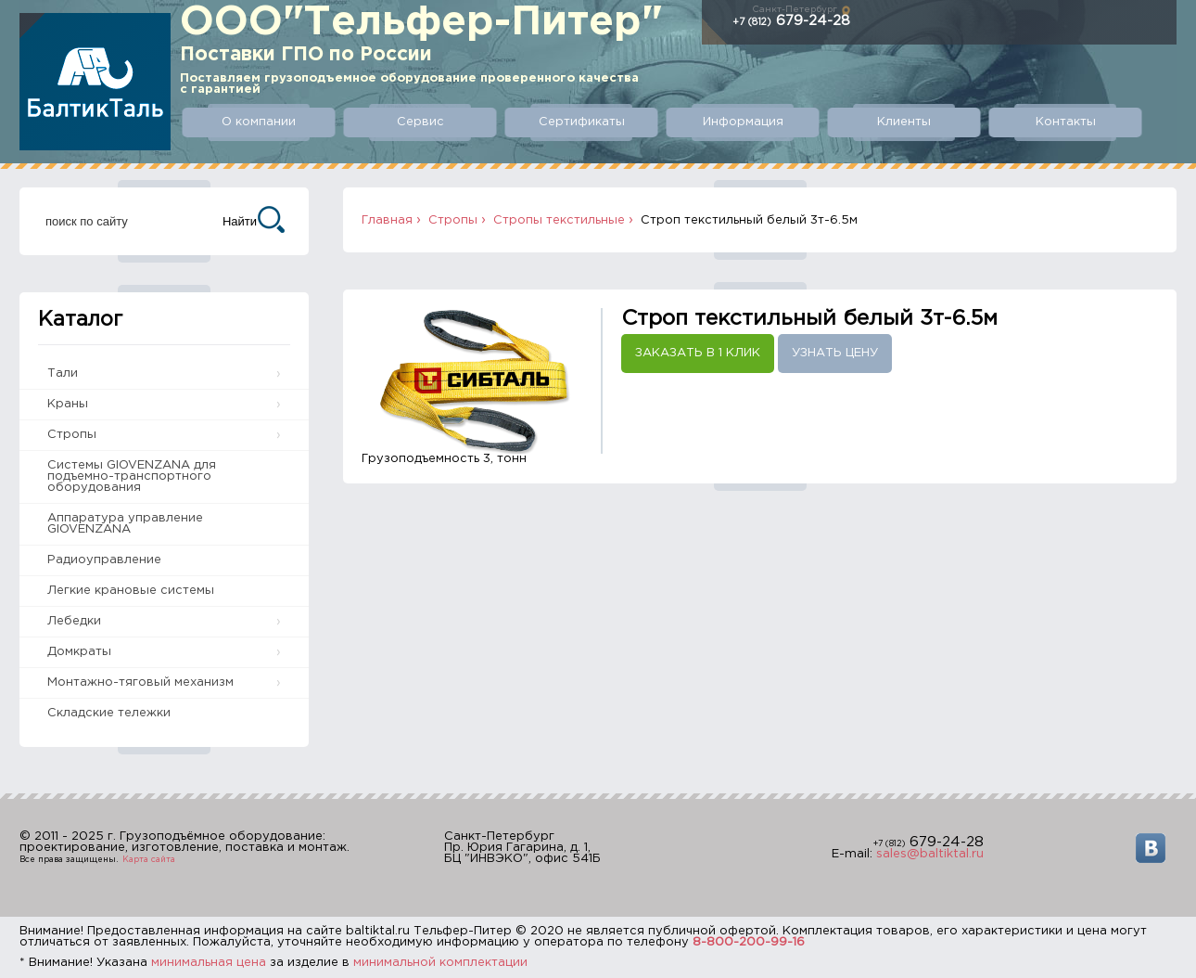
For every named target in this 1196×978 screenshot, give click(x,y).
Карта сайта (148, 859)
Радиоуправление (104, 560)
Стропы (71, 435)
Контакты (1066, 122)
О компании (259, 122)
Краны (67, 404)
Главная (387, 220)
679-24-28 (791, 21)
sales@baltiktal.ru (930, 854)
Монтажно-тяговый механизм (140, 682)
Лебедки (74, 621)
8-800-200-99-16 (749, 942)
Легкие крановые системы (130, 591)
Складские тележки (109, 713)
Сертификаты (582, 122)
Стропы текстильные (559, 220)
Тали (62, 373)
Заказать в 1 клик (697, 353)
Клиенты (904, 122)
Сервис (420, 122)
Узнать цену (835, 353)
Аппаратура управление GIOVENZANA (125, 523)
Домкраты (79, 652)
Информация (743, 122)
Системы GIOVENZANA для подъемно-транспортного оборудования (131, 476)
